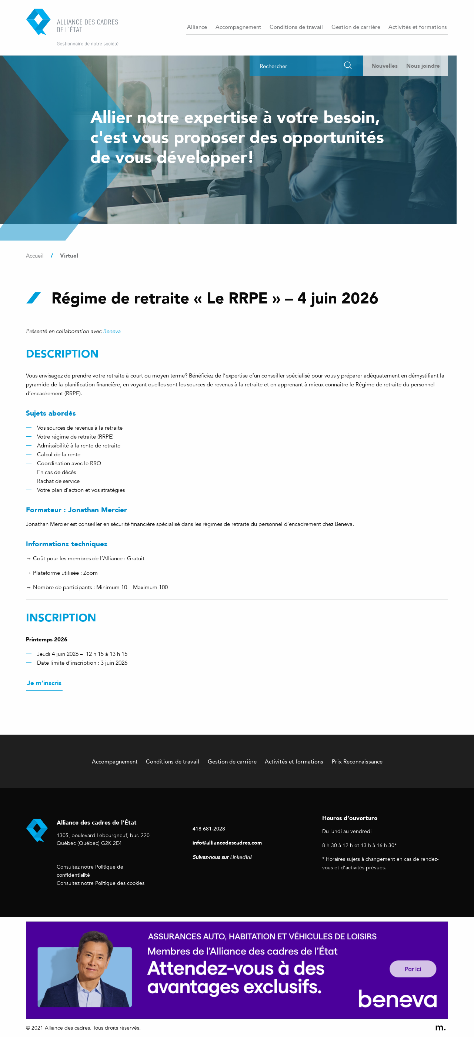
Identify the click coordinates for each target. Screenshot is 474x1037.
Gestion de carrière (355, 26)
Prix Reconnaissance (357, 761)
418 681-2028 (209, 828)
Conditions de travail (296, 26)
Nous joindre (423, 65)
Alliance (197, 26)
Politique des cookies (119, 883)
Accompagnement (238, 26)
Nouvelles (384, 65)
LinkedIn (240, 857)
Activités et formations (417, 26)
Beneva (112, 331)
